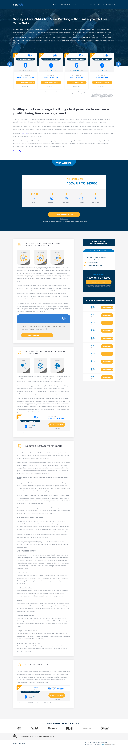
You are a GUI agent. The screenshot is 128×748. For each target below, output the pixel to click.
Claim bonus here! (25, 82)
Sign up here (107, 307)
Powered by (17, 151)
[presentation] (9, 64)
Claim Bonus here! (64, 214)
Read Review (25, 86)
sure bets (25, 134)
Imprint (15, 743)
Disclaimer (22, 743)
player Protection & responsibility (44, 736)
